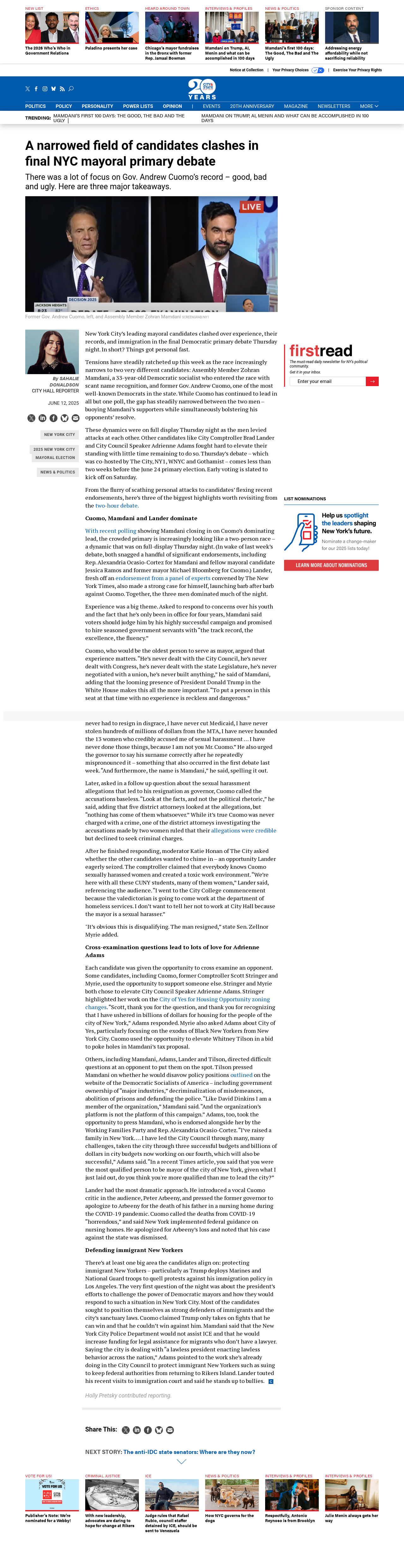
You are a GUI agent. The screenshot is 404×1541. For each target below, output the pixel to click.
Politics (35, 106)
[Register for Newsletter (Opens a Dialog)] (372, 381)
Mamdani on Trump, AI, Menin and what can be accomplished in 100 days (285, 117)
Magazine (296, 106)
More (369, 106)
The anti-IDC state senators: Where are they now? (189, 1452)
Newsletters (334, 106)
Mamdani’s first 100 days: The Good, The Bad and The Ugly (119, 117)
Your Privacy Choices (298, 70)
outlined (241, 1075)
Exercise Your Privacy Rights (357, 70)
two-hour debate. (117, 505)
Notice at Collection (246, 70)
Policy (64, 106)
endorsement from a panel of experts (163, 578)
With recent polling (110, 530)
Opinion (172, 106)
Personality (97, 106)
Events (211, 106)
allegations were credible (243, 830)
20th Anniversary (252, 106)
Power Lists (138, 106)
